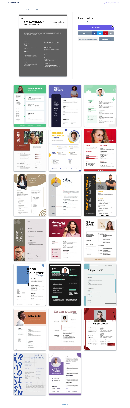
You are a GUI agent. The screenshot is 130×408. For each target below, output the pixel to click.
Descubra (21, 10)
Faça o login (97, 2)
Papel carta (90, 21)
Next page (65, 404)
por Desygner (82, 21)
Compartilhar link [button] (106, 39)
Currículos (29, 10)
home (15, 10)
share (85, 33)
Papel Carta (36, 10)
